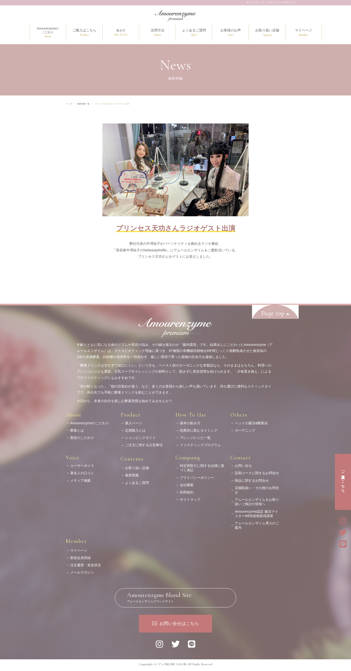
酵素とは (77, 428)
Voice (72, 455)
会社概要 (187, 483)
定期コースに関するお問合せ (257, 471)
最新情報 (132, 473)
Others (238, 413)
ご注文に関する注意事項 (144, 443)
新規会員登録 (80, 556)
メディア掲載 (80, 478)
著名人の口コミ (82, 471)
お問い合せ (243, 464)
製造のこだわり (82, 436)
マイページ (78, 548)
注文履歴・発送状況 (85, 563)
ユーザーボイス (82, 464)
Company (188, 455)
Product (131, 413)
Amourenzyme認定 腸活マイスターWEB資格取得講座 (256, 511)
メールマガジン (82, 570)
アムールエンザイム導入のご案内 (257, 523)
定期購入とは (135, 428)
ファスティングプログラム (200, 443)
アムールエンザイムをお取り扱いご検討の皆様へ (257, 500)
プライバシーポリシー (281, 2)
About (73, 413)
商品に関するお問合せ (252, 478)
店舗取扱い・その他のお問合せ (257, 488)
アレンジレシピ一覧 (195, 436)
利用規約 (187, 490)
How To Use (191, 413)
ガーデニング (245, 428)
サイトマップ (255, 2)
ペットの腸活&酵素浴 (251, 421)
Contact (240, 455)
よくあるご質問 (137, 480)
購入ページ (133, 421)
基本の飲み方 (190, 421)
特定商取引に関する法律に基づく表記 (202, 466)
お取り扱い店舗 (137, 466)
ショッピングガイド (140, 436)
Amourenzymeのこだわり (89, 421)
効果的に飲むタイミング (198, 428)
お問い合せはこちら (179, 620)
